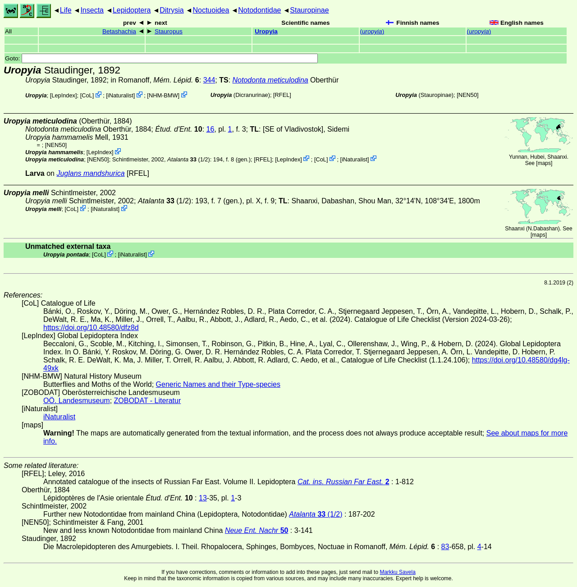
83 (445, 546)
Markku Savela (397, 572)
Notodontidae (259, 10)
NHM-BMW (163, 95)
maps (544, 163)
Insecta (92, 10)
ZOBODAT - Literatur (147, 400)
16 (210, 129)
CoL (87, 95)
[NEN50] (467, 95)
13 (203, 498)
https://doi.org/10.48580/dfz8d (91, 327)
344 (209, 80)
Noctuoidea (210, 10)
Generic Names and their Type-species (218, 384)
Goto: (161, 58)
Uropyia (266, 31)
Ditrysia (171, 10)
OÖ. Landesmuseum (76, 400)
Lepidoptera (132, 10)
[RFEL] (282, 95)
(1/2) (188, 159)
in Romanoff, (154, 80)
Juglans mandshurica (90, 173)
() (372, 31)
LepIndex (63, 95)
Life (66, 10)
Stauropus (169, 31)
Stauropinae (309, 10)
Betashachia (119, 31)
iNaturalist (120, 95)
